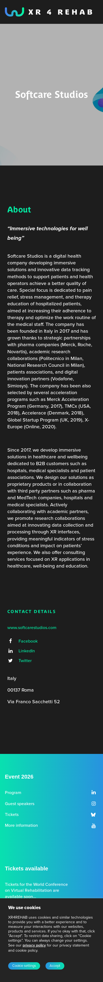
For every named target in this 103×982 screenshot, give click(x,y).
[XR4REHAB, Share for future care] (48, 12)
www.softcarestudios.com (31, 627)
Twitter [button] (25, 660)
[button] (10, 641)
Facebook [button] (28, 641)
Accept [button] (55, 966)
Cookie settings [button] (24, 966)
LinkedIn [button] (27, 651)
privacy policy (34, 945)
